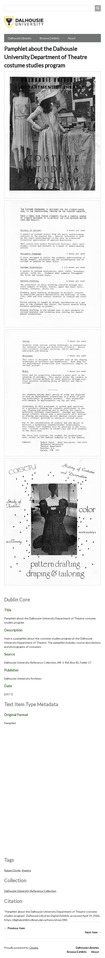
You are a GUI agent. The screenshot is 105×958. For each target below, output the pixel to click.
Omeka (33, 947)
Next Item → (93, 932)
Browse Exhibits (50, 38)
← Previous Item (14, 928)
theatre (26, 870)
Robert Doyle (12, 870)
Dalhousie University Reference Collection (30, 891)
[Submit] (98, 8)
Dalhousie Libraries (19, 38)
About (72, 38)
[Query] (52, 8)
